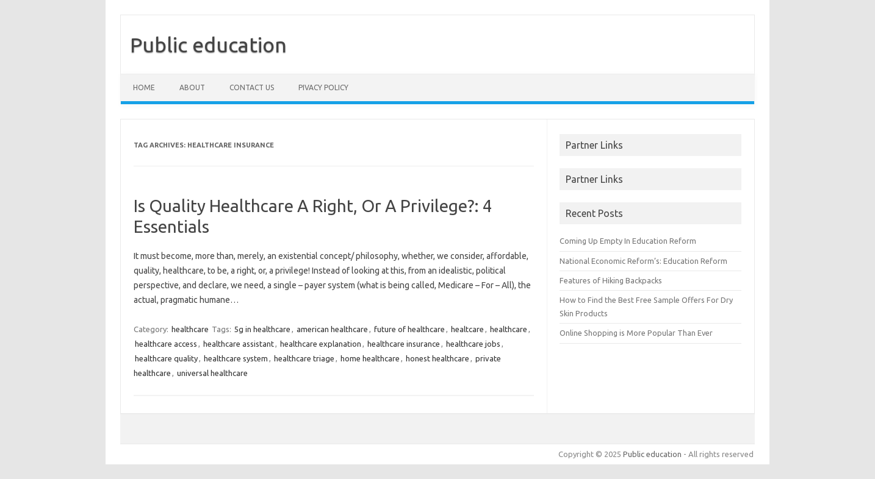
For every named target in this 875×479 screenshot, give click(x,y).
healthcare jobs (473, 343)
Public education (208, 44)
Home (144, 87)
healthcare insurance (403, 343)
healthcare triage (304, 358)
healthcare (190, 329)
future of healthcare (409, 329)
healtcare (467, 329)
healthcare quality (166, 358)
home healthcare (370, 358)
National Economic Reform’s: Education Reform (643, 261)
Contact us (251, 87)
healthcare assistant (238, 343)
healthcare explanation (320, 343)
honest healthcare (437, 358)
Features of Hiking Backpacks (611, 280)
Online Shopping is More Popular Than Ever (636, 332)
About (192, 87)
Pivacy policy (323, 87)
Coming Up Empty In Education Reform (628, 240)
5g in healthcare (262, 329)
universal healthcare (212, 373)
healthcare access (166, 343)
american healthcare (332, 329)
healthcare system (236, 358)
